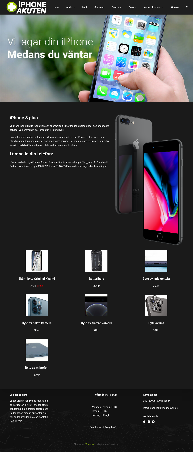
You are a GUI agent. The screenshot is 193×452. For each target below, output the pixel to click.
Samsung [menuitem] (99, 7)
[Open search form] (187, 7)
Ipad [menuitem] (84, 7)
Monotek (89, 444)
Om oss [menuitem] (175, 7)
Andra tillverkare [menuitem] (154, 7)
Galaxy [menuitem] (117, 7)
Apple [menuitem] (70, 7)
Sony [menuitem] (133, 7)
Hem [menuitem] (56, 7)
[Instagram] (149, 421)
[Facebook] (144, 421)
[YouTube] (153, 421)
